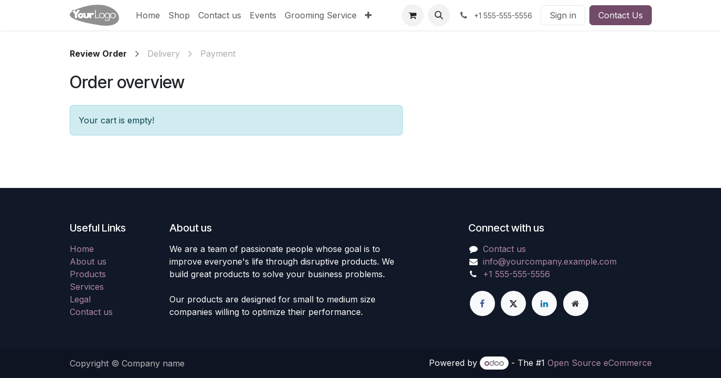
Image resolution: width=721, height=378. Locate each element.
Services (87, 286)
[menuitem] (148, 15)
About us (88, 261)
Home (82, 249)
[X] (513, 303)
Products (88, 274)
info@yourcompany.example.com (550, 261)
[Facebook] (482, 303)
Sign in (563, 15)
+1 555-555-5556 (516, 274)
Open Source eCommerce (599, 363)
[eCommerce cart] (413, 15)
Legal (80, 299)
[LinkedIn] (544, 303)
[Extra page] (575, 303)
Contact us (91, 312)
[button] (439, 15)
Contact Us (620, 15)
